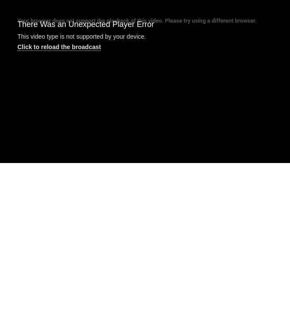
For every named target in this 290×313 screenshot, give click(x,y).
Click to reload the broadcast (59, 46)
